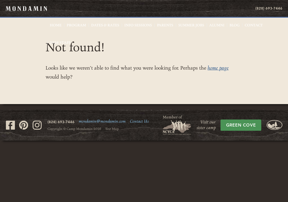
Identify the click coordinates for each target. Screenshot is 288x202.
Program (76, 25)
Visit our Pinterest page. (23, 125)
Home (56, 25)
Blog (235, 25)
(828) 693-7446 (268, 8)
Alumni (216, 25)
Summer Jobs (191, 25)
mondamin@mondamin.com (102, 121)
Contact (254, 25)
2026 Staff (60, 42)
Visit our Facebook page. (10, 125)
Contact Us (139, 121)
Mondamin (26, 8)
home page (218, 68)
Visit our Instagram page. (37, 125)
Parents (165, 25)
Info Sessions (138, 25)
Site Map (112, 129)
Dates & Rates (105, 25)
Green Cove (241, 125)
